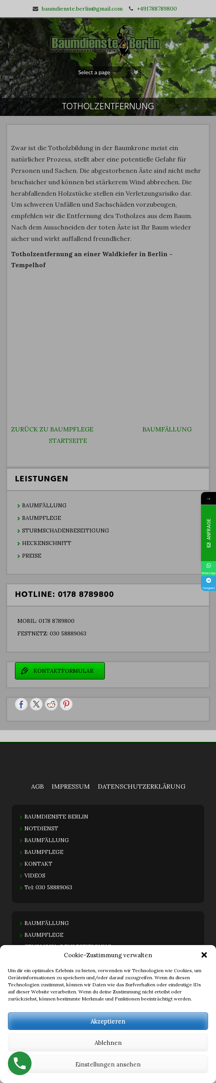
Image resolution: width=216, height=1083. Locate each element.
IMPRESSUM (71, 786)
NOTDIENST (41, 828)
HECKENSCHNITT (46, 543)
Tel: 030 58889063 (48, 887)
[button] (204, 955)
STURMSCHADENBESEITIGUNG (65, 530)
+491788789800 (157, 8)
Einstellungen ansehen (108, 1064)
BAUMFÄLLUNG (167, 429)
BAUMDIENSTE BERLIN (56, 816)
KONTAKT (38, 863)
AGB (37, 786)
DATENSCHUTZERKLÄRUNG (141, 786)
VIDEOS (34, 875)
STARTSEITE (68, 440)
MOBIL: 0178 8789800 (45, 620)
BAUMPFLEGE (41, 517)
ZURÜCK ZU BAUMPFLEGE (52, 429)
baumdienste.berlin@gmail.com (82, 8)
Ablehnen (108, 1042)
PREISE (31, 555)
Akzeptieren (108, 1021)
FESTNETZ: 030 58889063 (51, 633)
